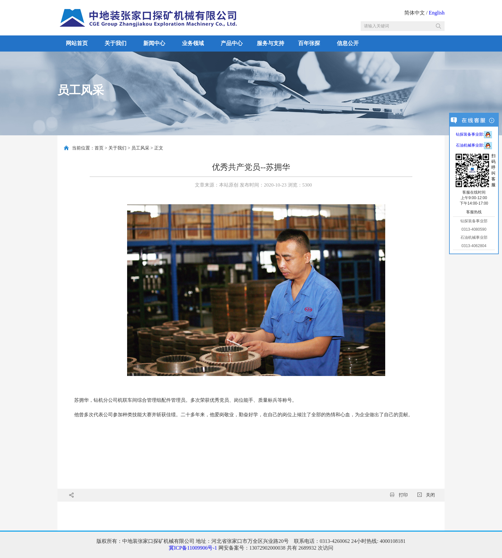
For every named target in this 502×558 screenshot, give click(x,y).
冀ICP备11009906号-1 (193, 548)
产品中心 (232, 43)
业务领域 (193, 43)
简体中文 (414, 12)
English (437, 12)
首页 (99, 148)
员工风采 (140, 148)
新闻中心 (154, 43)
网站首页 (77, 43)
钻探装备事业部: (474, 134)
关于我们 (115, 43)
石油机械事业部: (474, 145)
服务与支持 (270, 43)
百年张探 (309, 43)
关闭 (426, 495)
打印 (399, 495)
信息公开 (348, 43)
